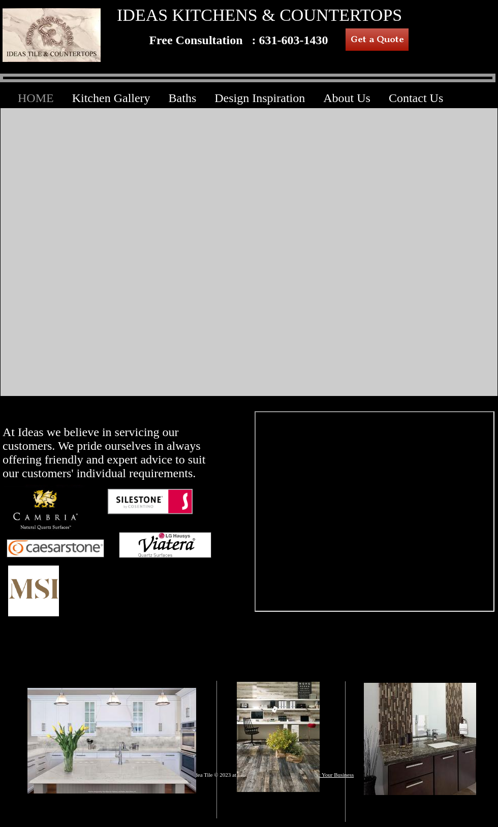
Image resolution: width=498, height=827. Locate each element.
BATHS (419, 809)
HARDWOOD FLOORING (279, 808)
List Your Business (333, 775)
